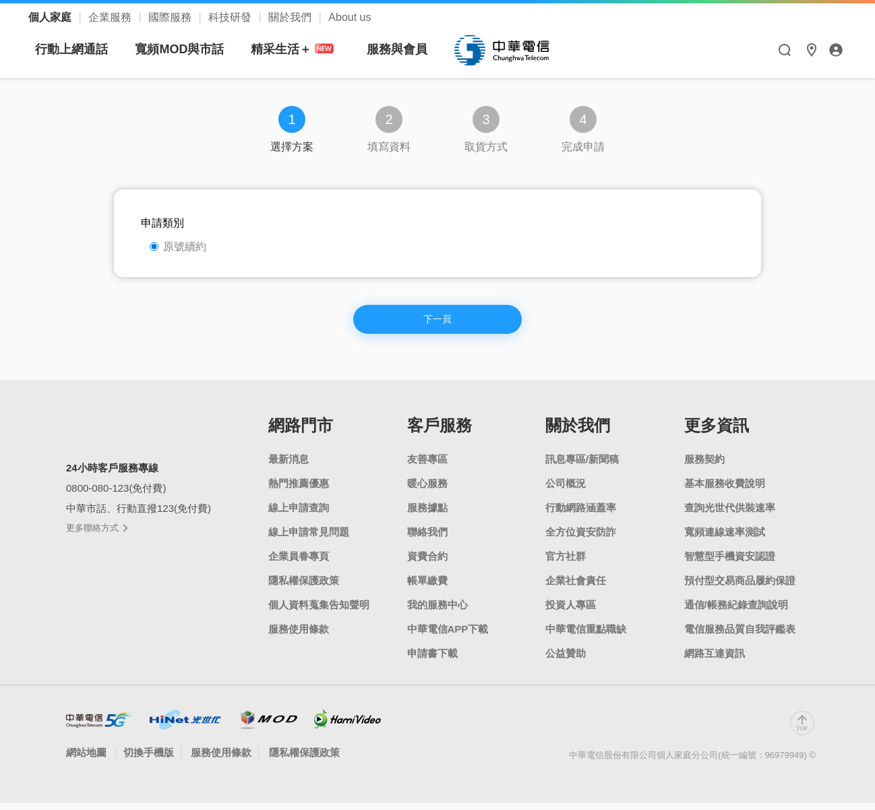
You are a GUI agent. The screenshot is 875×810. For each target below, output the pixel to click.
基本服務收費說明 (724, 490)
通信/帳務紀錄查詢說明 (736, 612)
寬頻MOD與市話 (306, 49)
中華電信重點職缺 (585, 636)
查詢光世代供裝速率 (729, 515)
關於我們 (291, 17)
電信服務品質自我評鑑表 (739, 636)
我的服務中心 (437, 612)
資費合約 (427, 563)
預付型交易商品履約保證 (739, 588)
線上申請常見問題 (308, 539)
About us (349, 17)
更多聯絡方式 (96, 535)
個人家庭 (51, 17)
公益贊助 (565, 660)
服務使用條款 (298, 636)
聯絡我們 (427, 539)
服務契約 (704, 466)
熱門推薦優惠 (298, 490)
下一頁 (437, 324)
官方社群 (565, 563)
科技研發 (231, 17)
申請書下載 (432, 660)
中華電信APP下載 (448, 636)
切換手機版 (148, 759)
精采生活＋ (421, 49)
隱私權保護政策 (303, 588)
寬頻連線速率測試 (724, 539)
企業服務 (111, 17)
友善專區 (427, 466)
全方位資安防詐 (580, 539)
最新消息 (288, 466)
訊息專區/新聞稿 (582, 466)
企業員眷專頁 (298, 563)
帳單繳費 (427, 588)
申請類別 (162, 223)
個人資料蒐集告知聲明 (318, 612)
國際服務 (171, 17)
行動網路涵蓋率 (580, 515)
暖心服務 (427, 490)
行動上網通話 (198, 49)
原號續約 (178, 246)
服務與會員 (523, 49)
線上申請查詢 (298, 515)
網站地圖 (87, 759)
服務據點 (427, 515)
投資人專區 (570, 612)
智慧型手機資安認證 (729, 563)
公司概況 (565, 490)
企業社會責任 (575, 588)
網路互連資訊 (714, 660)
